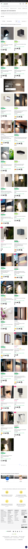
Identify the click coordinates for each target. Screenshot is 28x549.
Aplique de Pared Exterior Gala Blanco (20, 216)
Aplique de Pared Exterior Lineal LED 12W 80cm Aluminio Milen (7, 428)
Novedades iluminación (9, 513)
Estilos (15, 516)
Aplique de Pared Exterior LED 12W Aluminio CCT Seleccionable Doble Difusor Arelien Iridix (20, 138)
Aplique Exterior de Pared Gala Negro (19, 298)
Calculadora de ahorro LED (10, 518)
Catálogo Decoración (13, 8)
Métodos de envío (3, 513)
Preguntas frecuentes (2, 520)
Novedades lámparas (16, 513)
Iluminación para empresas (10, 521)
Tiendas (2, 517)
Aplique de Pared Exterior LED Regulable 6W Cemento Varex (20, 430)
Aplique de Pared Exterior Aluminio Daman (20, 191)
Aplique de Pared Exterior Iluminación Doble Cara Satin (6, 244)
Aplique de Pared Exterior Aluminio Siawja (7, 376)
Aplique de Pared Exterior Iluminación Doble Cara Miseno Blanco (6, 456)
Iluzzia (21, 481)
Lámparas (19, 8)
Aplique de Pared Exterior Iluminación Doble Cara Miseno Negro (6, 71)
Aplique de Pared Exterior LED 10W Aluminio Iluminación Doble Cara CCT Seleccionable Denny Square (20, 245)
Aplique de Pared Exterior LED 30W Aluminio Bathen (19, 324)
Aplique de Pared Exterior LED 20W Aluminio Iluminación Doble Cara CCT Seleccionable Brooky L (20, 377)
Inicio (1, 8)
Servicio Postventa (16, 537)
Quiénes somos (3, 511)
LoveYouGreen (17, 520)
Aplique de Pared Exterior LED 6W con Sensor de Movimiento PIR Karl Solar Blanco (6, 165)
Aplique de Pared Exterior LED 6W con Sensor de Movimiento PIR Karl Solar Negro (7, 299)
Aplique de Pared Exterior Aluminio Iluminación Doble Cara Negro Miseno (6, 192)
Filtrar (3, 21)
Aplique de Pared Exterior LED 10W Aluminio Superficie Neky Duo (7, 403)
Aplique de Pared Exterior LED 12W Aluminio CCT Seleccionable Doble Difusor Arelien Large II (7, 350)
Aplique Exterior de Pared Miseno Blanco (7, 324)
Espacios (16, 515)
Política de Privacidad (14, 536)
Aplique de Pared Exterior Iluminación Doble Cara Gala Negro (19, 71)
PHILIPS (7, 481)
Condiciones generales (6, 536)
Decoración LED (6, 8)
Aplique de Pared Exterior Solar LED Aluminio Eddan (19, 350)
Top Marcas (16, 514)
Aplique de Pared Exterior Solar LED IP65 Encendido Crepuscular (6, 45)
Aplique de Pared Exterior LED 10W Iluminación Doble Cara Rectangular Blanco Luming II (19, 272)
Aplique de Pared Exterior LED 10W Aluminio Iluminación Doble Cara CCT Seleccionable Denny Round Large (7, 137)
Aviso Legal (22, 537)
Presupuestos (10, 519)
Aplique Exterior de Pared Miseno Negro (20, 44)
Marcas (9, 514)
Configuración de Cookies (8, 537)
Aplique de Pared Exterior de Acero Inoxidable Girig (6, 111)
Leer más (2, 16)
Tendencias (16, 519)
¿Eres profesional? (3, 516)
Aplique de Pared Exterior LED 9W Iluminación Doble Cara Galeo (19, 165)
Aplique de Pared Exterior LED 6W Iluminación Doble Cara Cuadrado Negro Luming (7, 218)
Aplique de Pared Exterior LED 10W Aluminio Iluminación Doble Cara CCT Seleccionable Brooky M (20, 111)
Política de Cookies (21, 536)
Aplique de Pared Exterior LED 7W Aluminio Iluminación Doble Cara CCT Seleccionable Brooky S (7, 271)
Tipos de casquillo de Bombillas (10, 516)
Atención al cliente (4, 512)
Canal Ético (2, 518)
